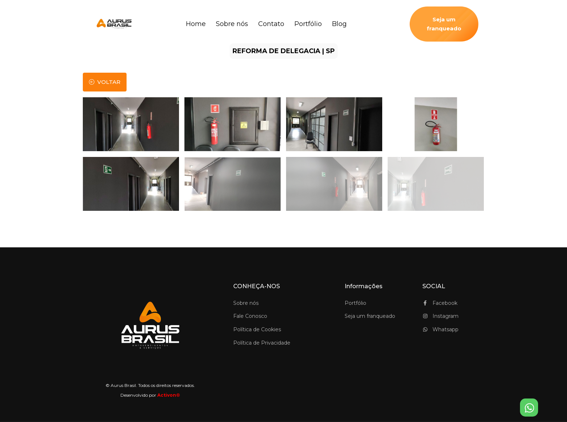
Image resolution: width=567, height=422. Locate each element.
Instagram (440, 316)
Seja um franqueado (444, 24)
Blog (339, 24)
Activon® (168, 395)
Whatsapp (440, 329)
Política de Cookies (257, 329)
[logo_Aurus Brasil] (116, 24)
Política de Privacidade (261, 343)
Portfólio (308, 24)
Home (196, 24)
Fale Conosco (250, 316)
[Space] (150, 325)
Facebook (439, 303)
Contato (271, 24)
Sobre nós (232, 24)
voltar (104, 81)
